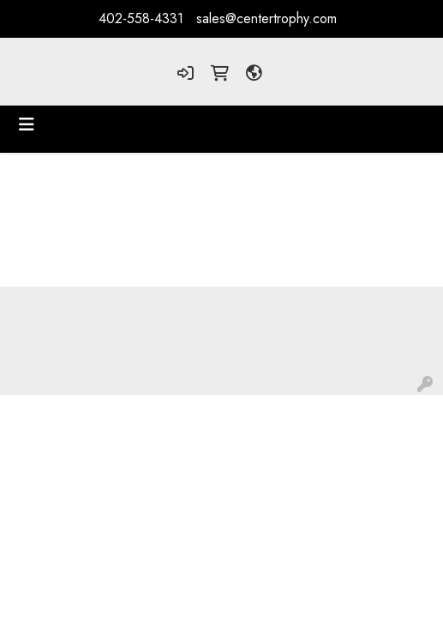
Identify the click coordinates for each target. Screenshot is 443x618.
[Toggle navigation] (27, 124)
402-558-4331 (141, 18)
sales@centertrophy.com (266, 18)
